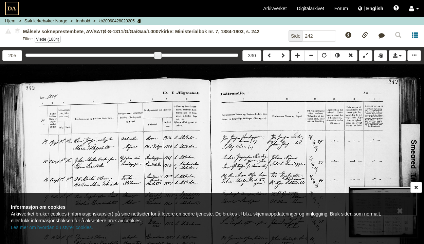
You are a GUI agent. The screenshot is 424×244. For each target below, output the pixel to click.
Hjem (10, 20)
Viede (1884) (47, 39)
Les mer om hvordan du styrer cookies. (52, 227)
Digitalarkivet (310, 8)
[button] (414, 8)
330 (252, 55)
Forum (341, 8)
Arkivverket (275, 8)
